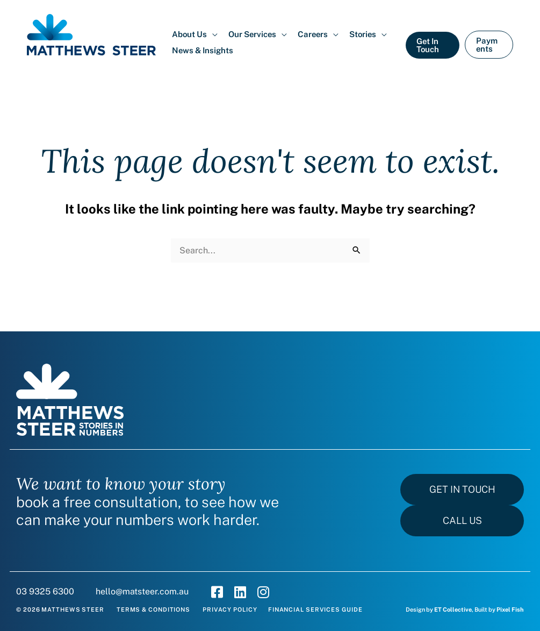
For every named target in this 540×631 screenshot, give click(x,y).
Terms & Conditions (153, 609)
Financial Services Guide (315, 609)
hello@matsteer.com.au (142, 591)
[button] (195, 34)
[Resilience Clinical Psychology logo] (70, 400)
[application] (212, 34)
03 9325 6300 (45, 591)
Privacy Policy (230, 609)
